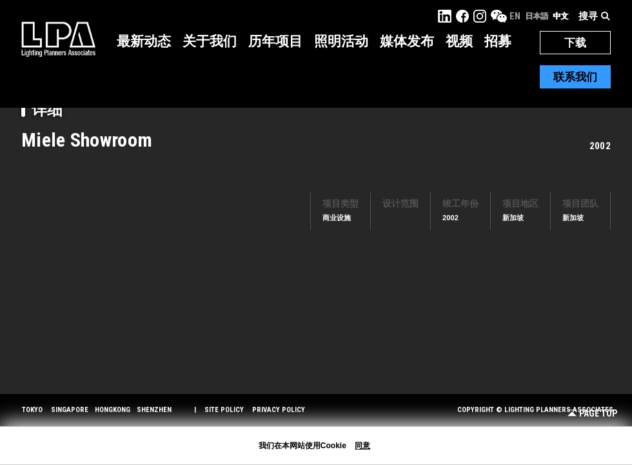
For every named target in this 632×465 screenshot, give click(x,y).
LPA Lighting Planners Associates (58, 38)
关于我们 (210, 41)
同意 (362, 445)
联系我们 (575, 76)
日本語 (536, 16)
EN (514, 16)
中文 (560, 16)
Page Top (592, 413)
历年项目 (275, 41)
